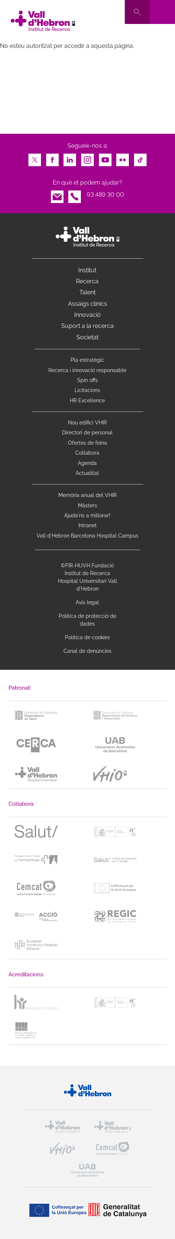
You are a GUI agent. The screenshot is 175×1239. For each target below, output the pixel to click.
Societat (87, 337)
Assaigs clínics (87, 303)
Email (57, 194)
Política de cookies (87, 637)
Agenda (87, 463)
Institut (87, 270)
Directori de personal (87, 432)
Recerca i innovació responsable (87, 370)
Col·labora (87, 453)
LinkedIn (70, 157)
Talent (87, 292)
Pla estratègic (87, 360)
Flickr (122, 157)
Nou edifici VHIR (87, 423)
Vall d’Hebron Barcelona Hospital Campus (87, 536)
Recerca (87, 281)
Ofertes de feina (87, 443)
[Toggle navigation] (162, 12)
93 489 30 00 (105, 194)
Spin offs (87, 380)
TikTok (140, 157)
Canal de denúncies (87, 651)
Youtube (105, 157)
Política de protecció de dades (87, 620)
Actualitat (87, 473)
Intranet (87, 525)
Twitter (34, 157)
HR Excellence (87, 400)
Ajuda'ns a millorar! (87, 515)
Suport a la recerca (87, 325)
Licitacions (87, 390)
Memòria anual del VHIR (87, 495)
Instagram (87, 157)
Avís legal (87, 602)
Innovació (87, 314)
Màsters (87, 505)
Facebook (52, 157)
